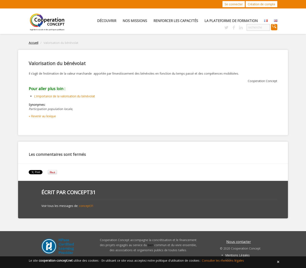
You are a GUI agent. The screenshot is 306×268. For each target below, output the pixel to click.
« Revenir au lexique (42, 116)
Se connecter (234, 4)
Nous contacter (238, 241)
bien (150, 245)
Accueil (33, 43)
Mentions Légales (237, 255)
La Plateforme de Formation (231, 21)
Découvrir (106, 21)
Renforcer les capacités (175, 21)
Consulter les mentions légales (223, 260)
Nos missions (135, 21)
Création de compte (261, 4)
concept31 (81, 192)
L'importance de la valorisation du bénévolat (64, 96)
